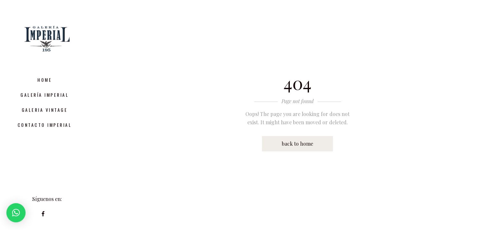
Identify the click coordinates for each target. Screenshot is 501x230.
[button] (16, 212)
